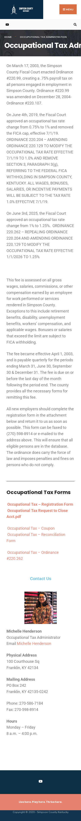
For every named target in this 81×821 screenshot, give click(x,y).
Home (8, 37)
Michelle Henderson (34, 643)
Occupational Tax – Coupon (31, 528)
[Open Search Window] (74, 24)
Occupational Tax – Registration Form (40, 504)
